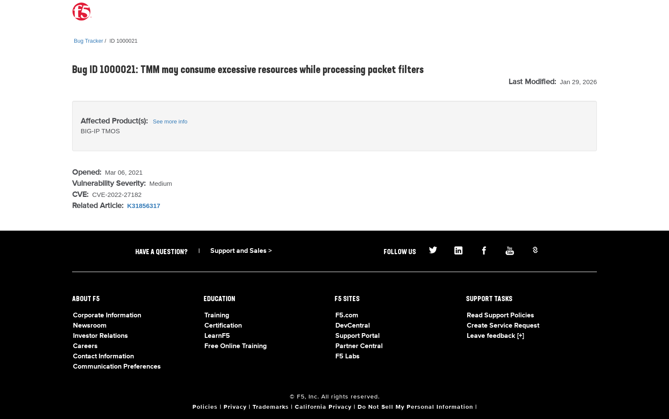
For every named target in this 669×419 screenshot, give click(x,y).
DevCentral (352, 325)
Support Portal (357, 336)
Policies (205, 407)
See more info (170, 121)
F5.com (346, 315)
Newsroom (90, 325)
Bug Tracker (88, 41)
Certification (223, 325)
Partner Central (359, 346)
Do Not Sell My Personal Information (415, 407)
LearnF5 (217, 336)
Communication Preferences (117, 366)
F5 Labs (347, 356)
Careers (85, 346)
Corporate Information (107, 315)
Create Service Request (503, 325)
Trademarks (271, 407)
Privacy (235, 407)
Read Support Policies (500, 315)
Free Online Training (235, 346)
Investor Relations (100, 336)
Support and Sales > (241, 251)
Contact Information (103, 356)
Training (216, 315)
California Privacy (323, 407)
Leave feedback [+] (495, 336)
